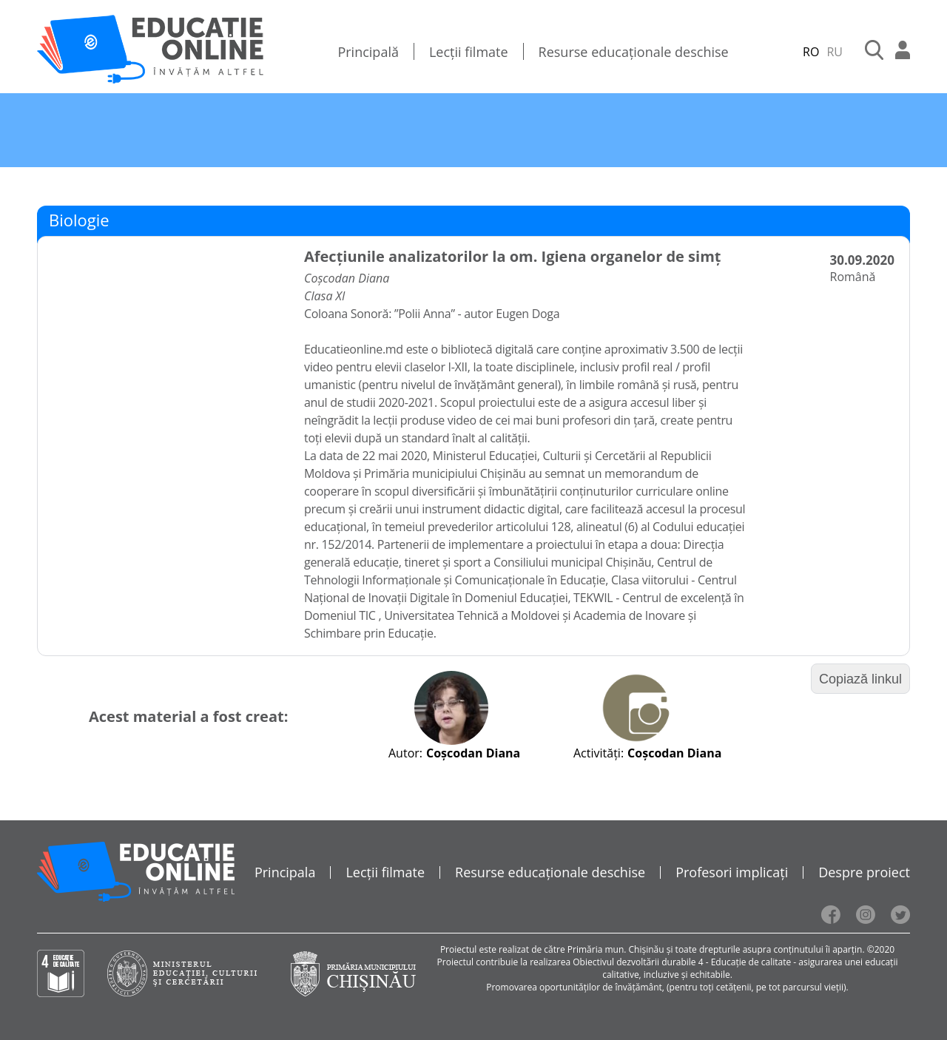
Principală (368, 52)
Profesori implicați (731, 872)
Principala (285, 872)
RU (834, 52)
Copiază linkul (860, 679)
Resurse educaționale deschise (634, 52)
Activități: (598, 753)
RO (811, 52)
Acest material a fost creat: (188, 716)
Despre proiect (864, 872)
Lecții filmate (468, 52)
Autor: (405, 753)
